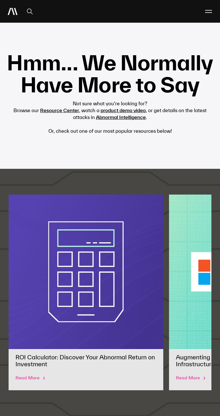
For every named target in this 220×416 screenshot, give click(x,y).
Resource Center (59, 110)
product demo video (123, 110)
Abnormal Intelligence (121, 117)
